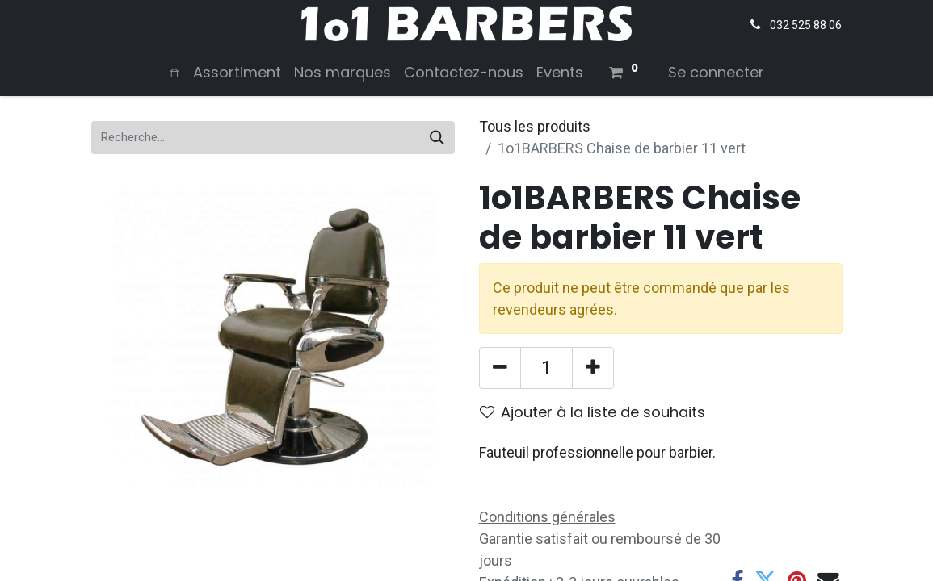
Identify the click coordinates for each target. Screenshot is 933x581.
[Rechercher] (437, 137)
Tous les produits (534, 126)
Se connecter (716, 72)
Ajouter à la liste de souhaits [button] (592, 412)
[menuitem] (174, 72)
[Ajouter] (593, 368)
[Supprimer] (500, 368)
